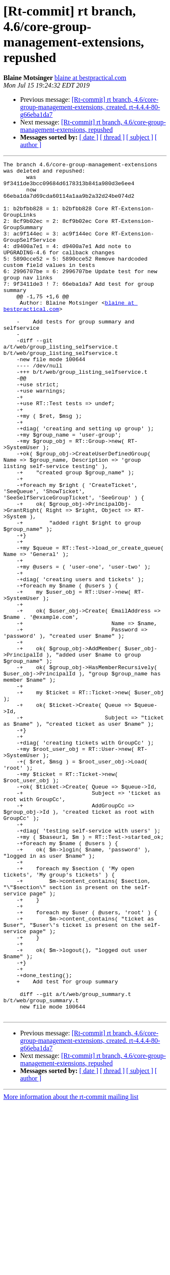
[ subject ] (139, 137)
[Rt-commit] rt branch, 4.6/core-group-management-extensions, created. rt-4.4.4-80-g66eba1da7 (90, 107)
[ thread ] (112, 137)
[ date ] (88, 137)
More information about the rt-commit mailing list (71, 1267)
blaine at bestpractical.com (90, 77)
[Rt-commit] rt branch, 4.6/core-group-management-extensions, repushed (93, 126)
